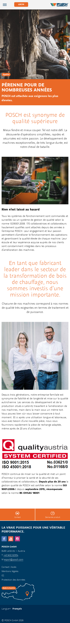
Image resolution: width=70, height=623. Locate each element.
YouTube (10, 538)
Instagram (17, 538)
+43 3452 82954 (10, 555)
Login (21, 4)
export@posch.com (13, 559)
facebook (4, 538)
